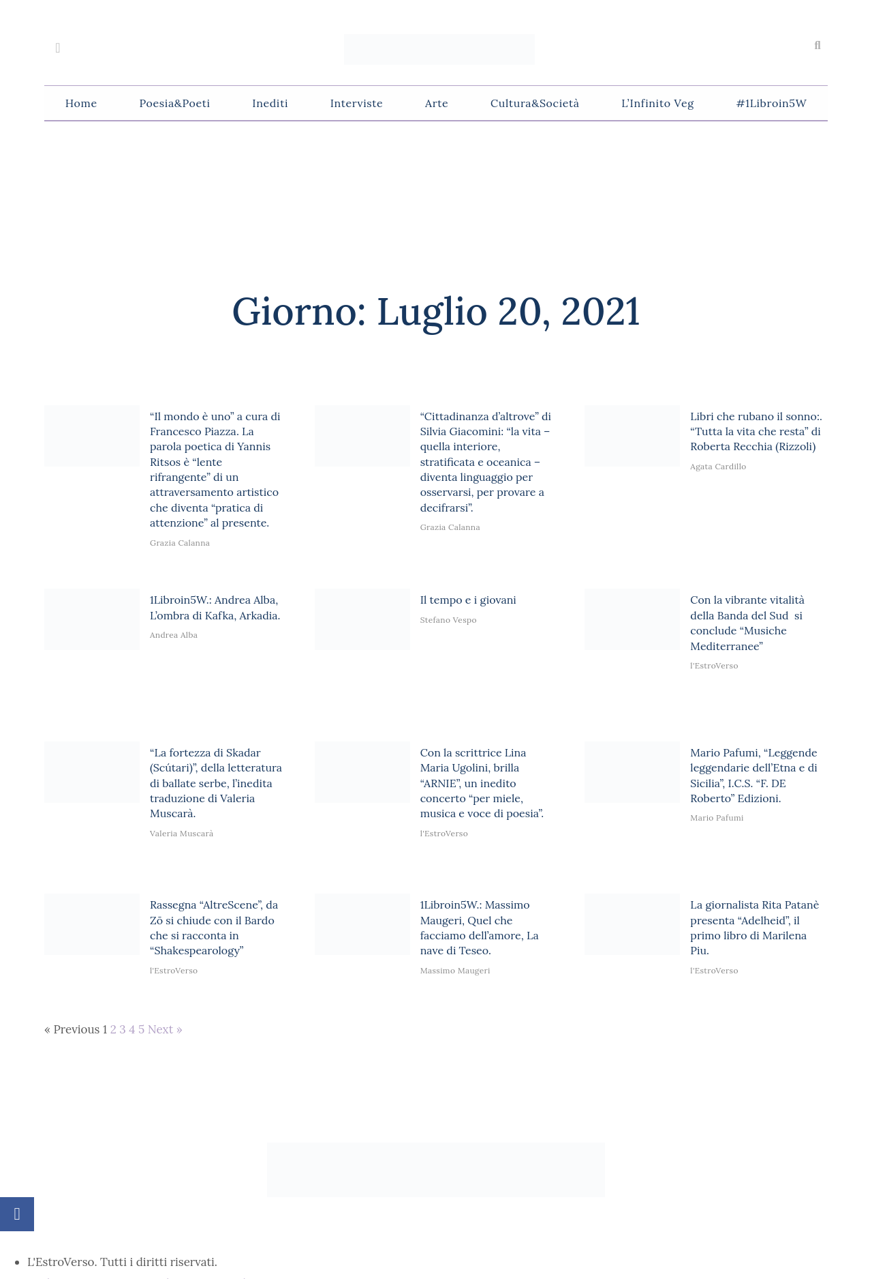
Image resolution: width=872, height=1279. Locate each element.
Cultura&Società (534, 103)
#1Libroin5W (771, 103)
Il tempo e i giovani (468, 599)
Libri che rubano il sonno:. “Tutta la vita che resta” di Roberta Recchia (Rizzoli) (756, 431)
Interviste (357, 103)
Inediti (270, 103)
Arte (436, 103)
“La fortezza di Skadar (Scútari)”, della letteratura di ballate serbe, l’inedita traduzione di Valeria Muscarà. (216, 783)
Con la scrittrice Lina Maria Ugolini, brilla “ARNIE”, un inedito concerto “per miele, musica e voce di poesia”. (482, 783)
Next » (165, 1029)
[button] (817, 45)
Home (81, 103)
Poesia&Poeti (174, 103)
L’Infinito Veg (657, 103)
